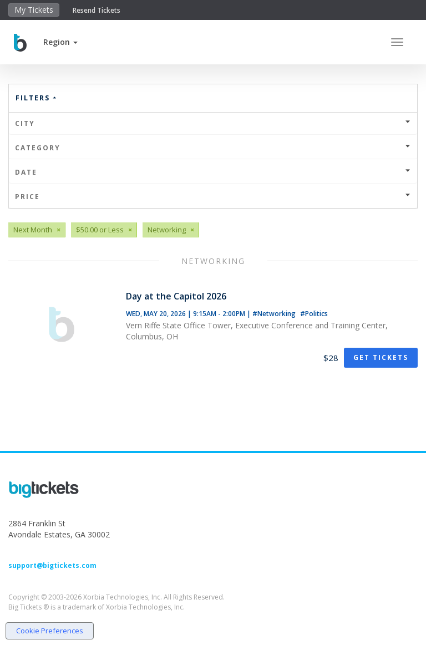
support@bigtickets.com (52, 565)
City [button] (213, 123)
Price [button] (213, 196)
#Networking (274, 313)
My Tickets (33, 9)
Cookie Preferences (49, 631)
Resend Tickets (96, 10)
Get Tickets (380, 357)
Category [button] (213, 148)
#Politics (314, 313)
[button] (60, 42)
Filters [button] (37, 98)
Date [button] (213, 172)
